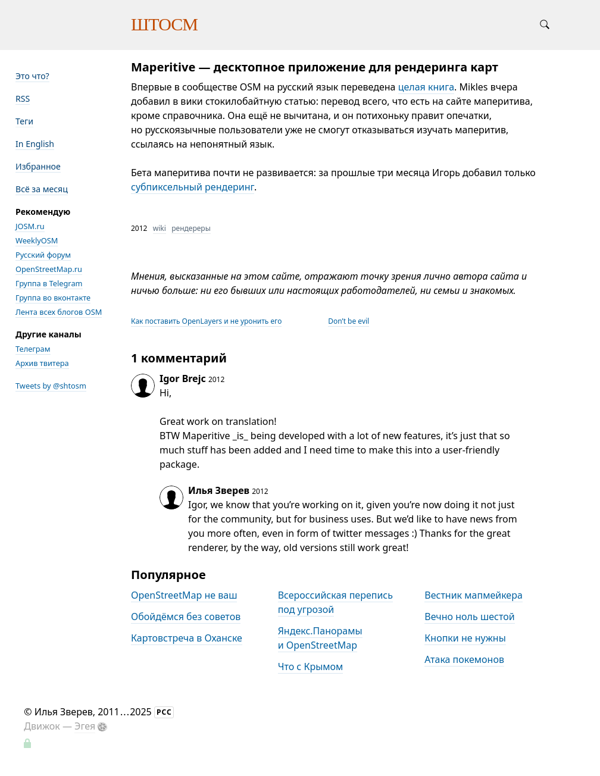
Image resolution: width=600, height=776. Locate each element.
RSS (22, 98)
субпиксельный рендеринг (192, 186)
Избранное (38, 166)
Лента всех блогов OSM (58, 311)
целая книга (426, 86)
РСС (164, 712)
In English (34, 143)
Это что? (32, 76)
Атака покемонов (464, 659)
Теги (24, 121)
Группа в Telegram (49, 283)
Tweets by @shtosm (50, 385)
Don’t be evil (348, 321)
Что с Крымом (310, 666)
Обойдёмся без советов (185, 616)
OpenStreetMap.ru (48, 269)
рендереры (191, 228)
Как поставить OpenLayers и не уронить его (206, 321)
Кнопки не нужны (465, 637)
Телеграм (33, 348)
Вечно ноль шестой (469, 616)
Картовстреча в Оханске (186, 637)
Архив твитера (42, 363)
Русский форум (43, 254)
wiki (159, 228)
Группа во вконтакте (52, 297)
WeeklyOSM (36, 240)
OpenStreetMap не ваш (184, 595)
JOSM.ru (30, 226)
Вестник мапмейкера (473, 595)
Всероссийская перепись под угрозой (335, 602)
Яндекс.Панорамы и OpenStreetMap (320, 638)
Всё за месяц (41, 189)
